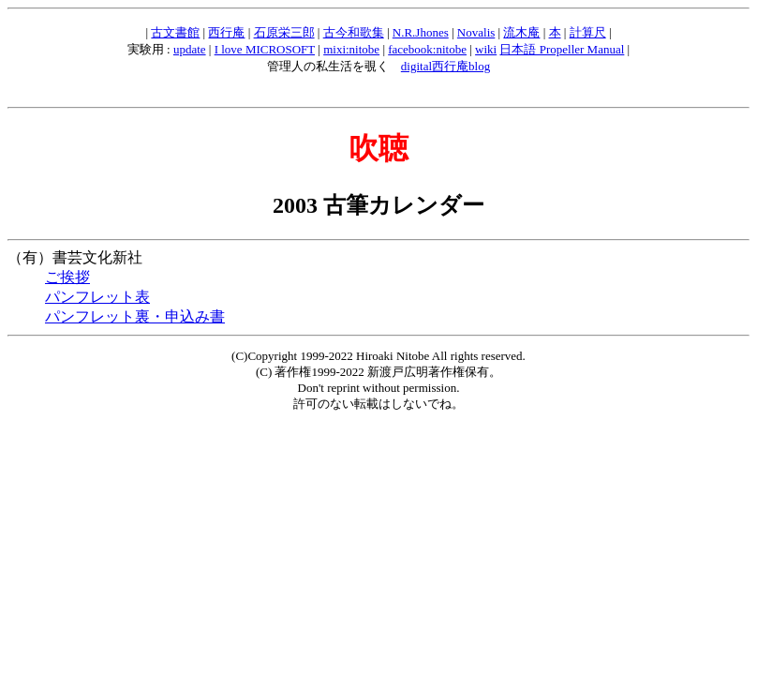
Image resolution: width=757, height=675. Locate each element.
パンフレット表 (97, 297)
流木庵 (521, 32)
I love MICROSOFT (265, 49)
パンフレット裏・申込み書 (135, 316)
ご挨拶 (67, 277)
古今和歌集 (353, 32)
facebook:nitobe (427, 49)
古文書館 (175, 32)
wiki (486, 49)
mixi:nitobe (351, 49)
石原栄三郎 (284, 32)
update (189, 49)
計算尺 (588, 32)
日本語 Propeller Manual (561, 49)
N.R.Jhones (421, 32)
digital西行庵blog (445, 66)
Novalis (476, 32)
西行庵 (226, 32)
